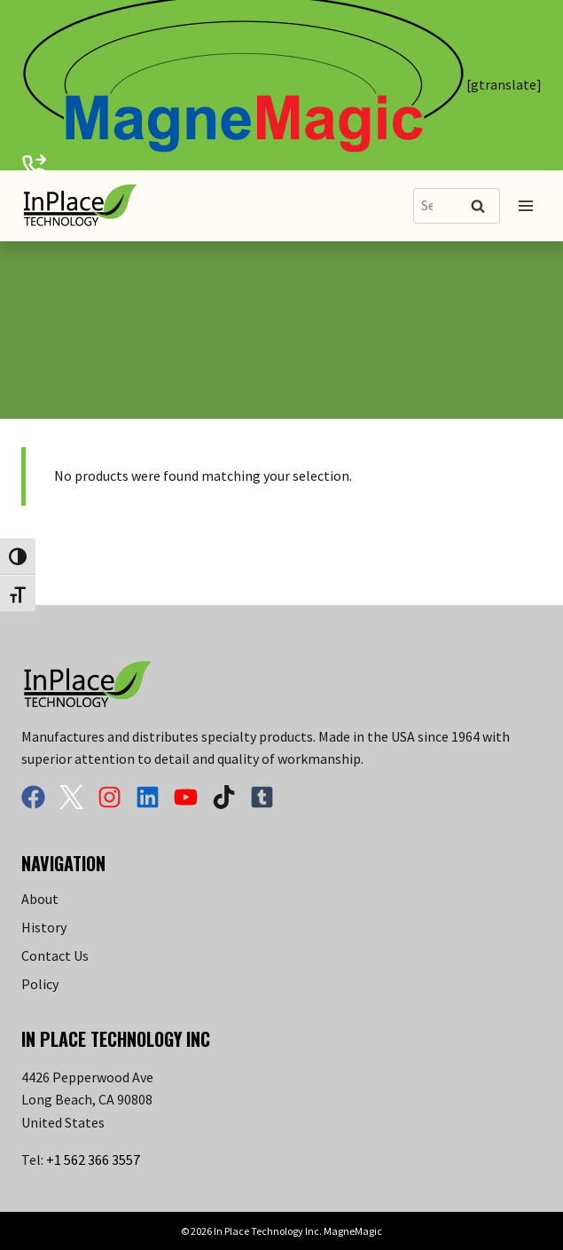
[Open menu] (525, 205)
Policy (40, 984)
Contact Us (55, 955)
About (40, 899)
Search (483, 207)
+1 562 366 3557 (93, 1159)
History (43, 927)
